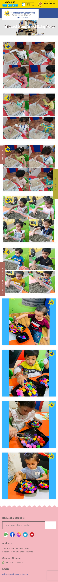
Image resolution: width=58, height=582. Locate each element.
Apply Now (2, 155)
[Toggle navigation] (53, 13)
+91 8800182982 (12, 562)
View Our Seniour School (2, 279)
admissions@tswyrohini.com (15, 574)
